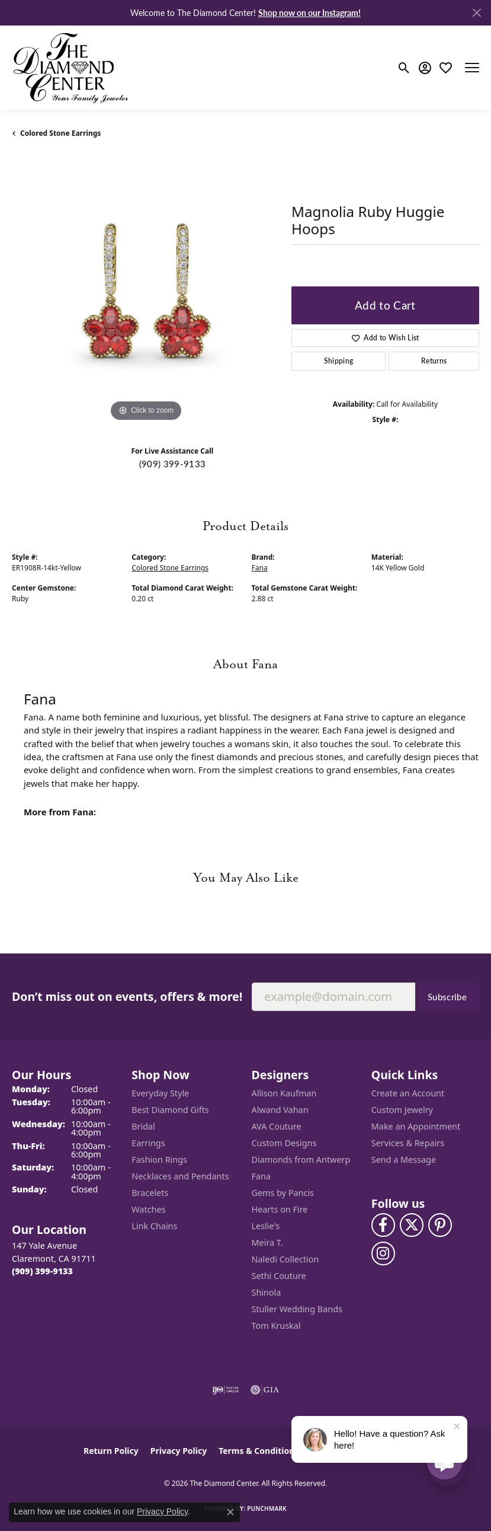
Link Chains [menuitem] (154, 1226)
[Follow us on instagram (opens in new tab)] (383, 1253)
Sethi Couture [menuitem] (279, 1275)
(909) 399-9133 (172, 464)
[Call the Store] (42, 1271)
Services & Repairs (407, 1143)
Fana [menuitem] (261, 1176)
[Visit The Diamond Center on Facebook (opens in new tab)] (383, 1225)
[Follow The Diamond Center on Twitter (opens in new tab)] (411, 1225)
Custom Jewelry (402, 1109)
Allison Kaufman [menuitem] (284, 1093)
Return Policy (111, 1450)
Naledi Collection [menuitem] (285, 1259)
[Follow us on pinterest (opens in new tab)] (440, 1225)
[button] (404, 67)
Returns (434, 361)
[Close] (476, 12)
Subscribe (447, 997)
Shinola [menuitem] (266, 1292)
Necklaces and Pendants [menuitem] (180, 1176)
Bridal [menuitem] (143, 1126)
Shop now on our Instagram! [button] (309, 12)
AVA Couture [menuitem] (276, 1126)
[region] (146, 291)
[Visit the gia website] (265, 1390)
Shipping (339, 361)
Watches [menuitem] (148, 1209)
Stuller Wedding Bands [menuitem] (297, 1309)
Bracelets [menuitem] (149, 1192)
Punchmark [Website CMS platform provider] (267, 1508)
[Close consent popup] (230, 1512)
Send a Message (403, 1159)
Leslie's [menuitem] (266, 1226)
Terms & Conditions (259, 1450)
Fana (260, 568)
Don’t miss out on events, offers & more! (127, 996)
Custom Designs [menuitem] (284, 1143)
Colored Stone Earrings (60, 133)
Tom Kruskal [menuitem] (276, 1325)
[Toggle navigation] (472, 67)
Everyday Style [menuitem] (160, 1093)
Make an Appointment (415, 1126)
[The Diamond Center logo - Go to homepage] (71, 67)
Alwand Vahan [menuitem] (280, 1109)
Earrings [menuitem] (148, 1143)
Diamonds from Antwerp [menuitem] (301, 1159)
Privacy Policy (178, 1450)
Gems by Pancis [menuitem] (283, 1192)
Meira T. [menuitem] (267, 1242)
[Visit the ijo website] (225, 1390)
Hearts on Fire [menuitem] (280, 1209)
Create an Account (407, 1093)
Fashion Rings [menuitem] (159, 1159)
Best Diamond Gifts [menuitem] (169, 1109)
